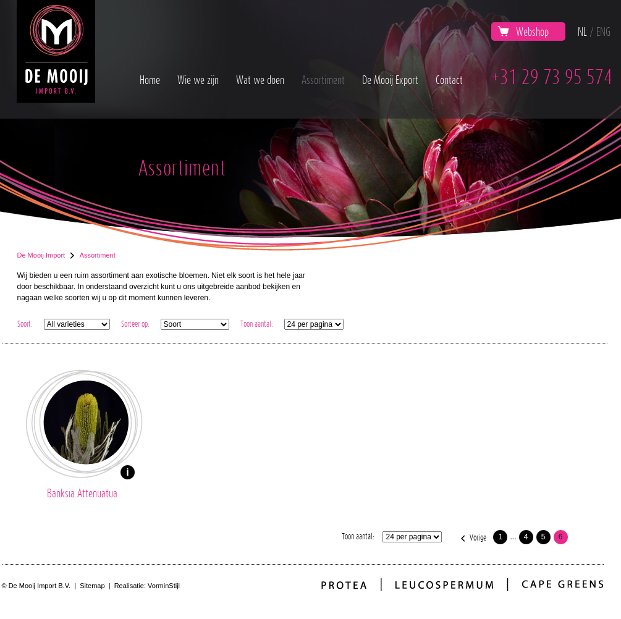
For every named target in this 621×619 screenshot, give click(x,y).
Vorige (478, 537)
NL (582, 31)
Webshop (523, 31)
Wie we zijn (198, 80)
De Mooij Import (41, 255)
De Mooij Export (390, 80)
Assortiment (323, 80)
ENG (603, 31)
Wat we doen (260, 80)
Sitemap (92, 585)
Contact (449, 80)
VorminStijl (164, 585)
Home (150, 80)
